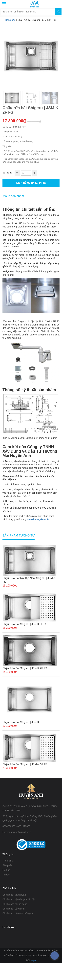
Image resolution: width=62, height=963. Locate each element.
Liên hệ (6, 870)
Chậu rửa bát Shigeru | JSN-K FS (22, 722)
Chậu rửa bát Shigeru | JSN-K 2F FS (24, 668)
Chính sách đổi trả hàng (14, 904)
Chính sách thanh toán (14, 894)
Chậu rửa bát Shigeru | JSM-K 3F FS (24, 764)
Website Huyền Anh (38, 519)
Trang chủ (7, 860)
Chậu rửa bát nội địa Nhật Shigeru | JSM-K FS (28, 580)
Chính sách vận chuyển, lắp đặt (18, 899)
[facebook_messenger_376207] (54, 955)
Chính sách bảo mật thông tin (17, 913)
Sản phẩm (7, 865)
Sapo (33, 960)
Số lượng (7, 172)
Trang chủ (10, 20)
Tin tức (6, 874)
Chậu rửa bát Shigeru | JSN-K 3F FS (24, 624)
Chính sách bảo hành (13, 908)
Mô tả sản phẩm (13, 196)
